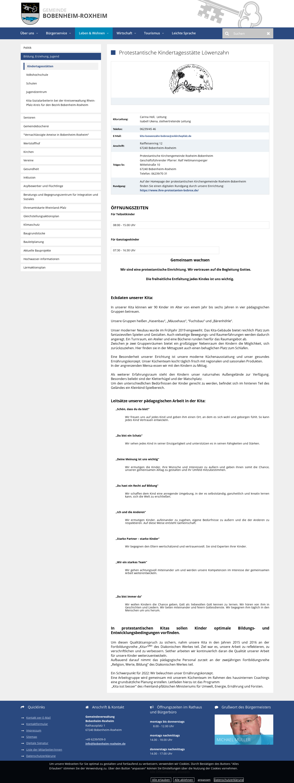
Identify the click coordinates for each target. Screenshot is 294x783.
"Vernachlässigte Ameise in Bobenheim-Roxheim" (56, 135)
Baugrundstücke (34, 233)
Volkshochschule (37, 75)
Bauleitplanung (33, 242)
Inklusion (29, 177)
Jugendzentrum (36, 92)
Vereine (28, 160)
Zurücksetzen (268, 33)
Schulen (31, 83)
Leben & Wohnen (92, 33)
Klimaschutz (31, 224)
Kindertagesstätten (40, 66)
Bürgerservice (56, 33)
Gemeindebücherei (36, 126)
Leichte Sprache (184, 33)
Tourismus (152, 33)
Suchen (227, 33)
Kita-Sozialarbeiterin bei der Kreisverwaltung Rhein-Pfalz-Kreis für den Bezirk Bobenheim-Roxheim (60, 103)
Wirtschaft (124, 33)
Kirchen (28, 152)
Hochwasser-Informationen (41, 259)
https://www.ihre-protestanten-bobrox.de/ (169, 190)
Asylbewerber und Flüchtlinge (43, 186)
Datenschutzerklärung (228, 780)
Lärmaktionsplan (34, 267)
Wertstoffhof (31, 143)
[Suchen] (247, 33)
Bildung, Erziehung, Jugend (41, 56)
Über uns (27, 33)
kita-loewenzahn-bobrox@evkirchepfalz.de (165, 136)
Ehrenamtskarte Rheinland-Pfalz (44, 208)
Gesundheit (31, 169)
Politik (27, 48)
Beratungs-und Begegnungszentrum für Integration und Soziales (60, 197)
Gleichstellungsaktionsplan (41, 216)
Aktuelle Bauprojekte (37, 250)
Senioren (29, 117)
